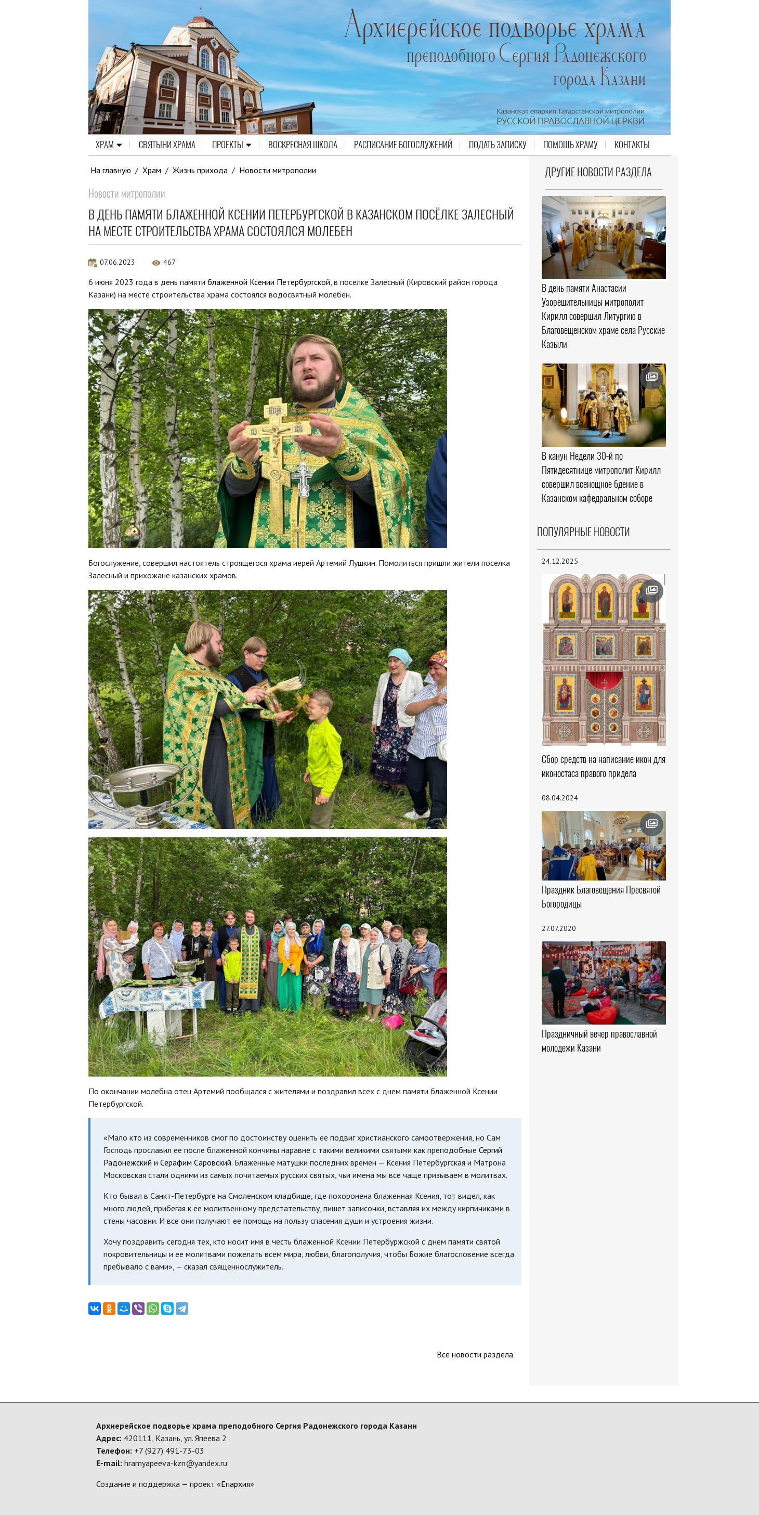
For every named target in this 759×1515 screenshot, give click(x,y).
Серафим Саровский (195, 1162)
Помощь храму (570, 144)
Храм (109, 144)
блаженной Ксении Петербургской (268, 282)
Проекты (232, 144)
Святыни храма (167, 144)
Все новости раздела (475, 1354)
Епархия (235, 1484)
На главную (110, 170)
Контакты (632, 144)
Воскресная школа (302, 144)
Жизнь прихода (200, 170)
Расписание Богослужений (403, 144)
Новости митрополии (277, 170)
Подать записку (498, 144)
